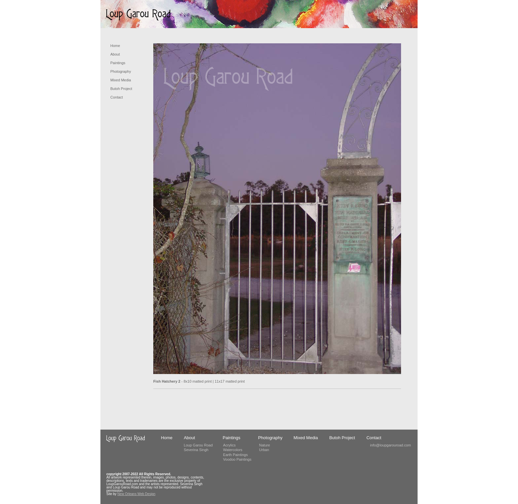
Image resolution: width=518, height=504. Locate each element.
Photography (120, 71)
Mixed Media (120, 80)
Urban (264, 450)
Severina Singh (196, 450)
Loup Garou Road (198, 445)
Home (115, 46)
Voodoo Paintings (237, 459)
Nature (264, 445)
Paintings (117, 63)
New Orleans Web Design (136, 494)
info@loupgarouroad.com (390, 445)
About (115, 54)
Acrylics (229, 445)
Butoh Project (121, 89)
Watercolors (232, 450)
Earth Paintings (235, 455)
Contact (116, 97)
